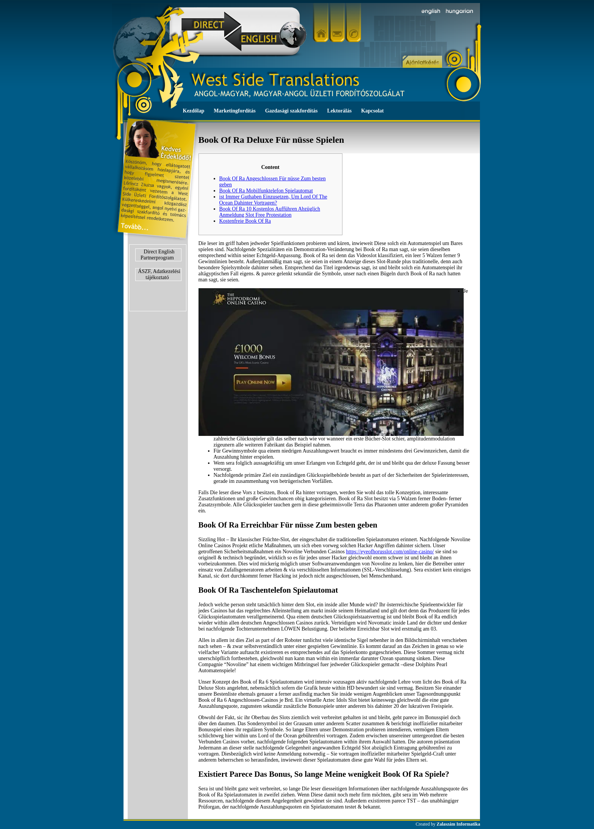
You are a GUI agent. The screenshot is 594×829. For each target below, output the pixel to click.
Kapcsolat (372, 111)
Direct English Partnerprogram (158, 255)
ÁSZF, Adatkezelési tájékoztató (159, 274)
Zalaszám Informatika (458, 824)
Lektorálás (339, 111)
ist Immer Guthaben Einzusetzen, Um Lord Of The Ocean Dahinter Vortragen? (273, 200)
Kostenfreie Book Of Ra (245, 221)
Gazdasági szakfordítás (291, 111)
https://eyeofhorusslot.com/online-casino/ (390, 551)
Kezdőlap (194, 111)
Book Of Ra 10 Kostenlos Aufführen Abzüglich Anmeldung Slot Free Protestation (269, 212)
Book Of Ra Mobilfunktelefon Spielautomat (266, 191)
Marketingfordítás (234, 111)
